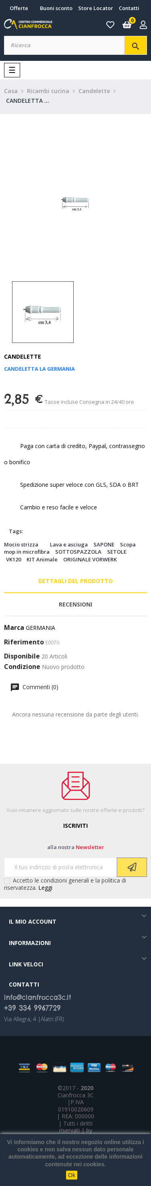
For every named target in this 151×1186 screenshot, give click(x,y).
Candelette (22, 356)
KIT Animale (42, 559)
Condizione (22, 667)
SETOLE (116, 551)
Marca (14, 627)
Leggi (45, 887)
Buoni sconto (56, 8)
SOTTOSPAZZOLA (78, 551)
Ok (71, 1175)
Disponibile (22, 656)
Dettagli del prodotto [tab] (75, 581)
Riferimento (24, 642)
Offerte (19, 8)
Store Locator (95, 8)
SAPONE (103, 544)
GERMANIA (40, 627)
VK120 (13, 559)
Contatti (129, 8)
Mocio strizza (21, 544)
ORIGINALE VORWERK (90, 559)
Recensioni (75, 604)
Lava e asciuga (69, 544)
